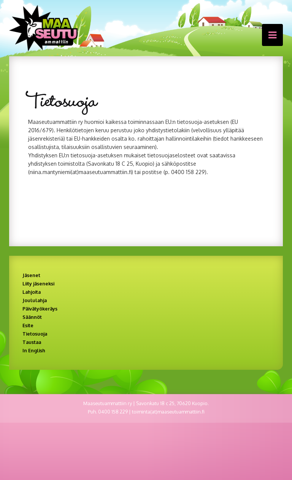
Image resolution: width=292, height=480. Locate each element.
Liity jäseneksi (38, 283)
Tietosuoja (34, 334)
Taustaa (31, 342)
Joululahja (34, 300)
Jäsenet (31, 275)
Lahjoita (31, 292)
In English (33, 350)
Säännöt (32, 317)
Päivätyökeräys (39, 309)
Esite (27, 325)
